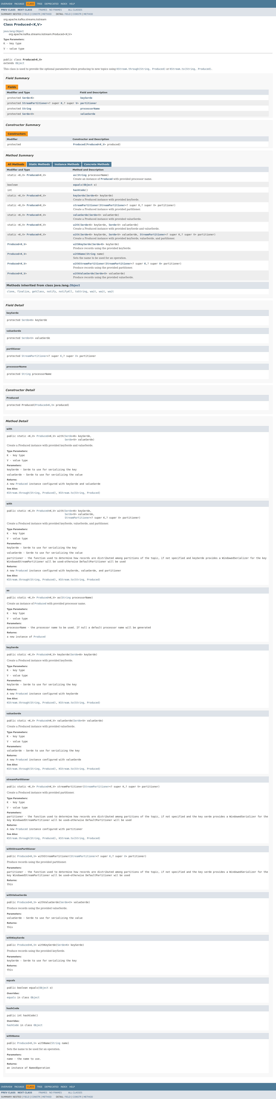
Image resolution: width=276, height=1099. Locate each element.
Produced (79, 144)
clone (10, 291)
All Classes (75, 10)
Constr (35, 14)
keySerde (86, 97)
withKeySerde (82, 244)
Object (19, 63)
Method (47, 14)
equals (77, 184)
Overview (6, 4)
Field (26, 14)
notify (51, 291)
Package (19, 4)
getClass (38, 291)
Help (72, 4)
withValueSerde (83, 273)
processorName (90, 108)
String (26, 108)
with (76, 224)
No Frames (55, 10)
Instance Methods (67, 164)
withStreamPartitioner (88, 263)
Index (64, 4)
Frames (43, 10)
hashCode (79, 190)
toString (81, 291)
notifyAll (65, 291)
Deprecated (52, 4)
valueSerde (87, 113)
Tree (39, 4)
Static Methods (39, 164)
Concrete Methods (96, 164)
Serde (26, 97)
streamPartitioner (85, 205)
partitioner (88, 103)
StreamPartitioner (34, 103)
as (74, 175)
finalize (23, 291)
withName (79, 253)
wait (93, 291)
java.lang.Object (14, 31)
